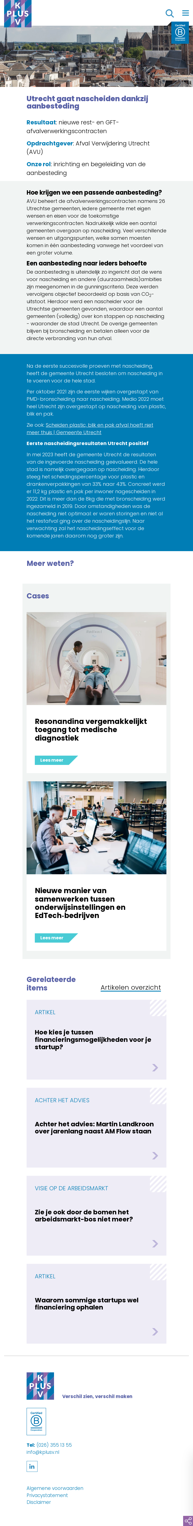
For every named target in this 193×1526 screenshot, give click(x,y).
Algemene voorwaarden (55, 1488)
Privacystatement (47, 1495)
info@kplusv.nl (43, 1452)
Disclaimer (39, 1502)
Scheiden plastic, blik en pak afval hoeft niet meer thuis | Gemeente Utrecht (90, 429)
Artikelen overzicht (131, 988)
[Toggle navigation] (185, 13)
